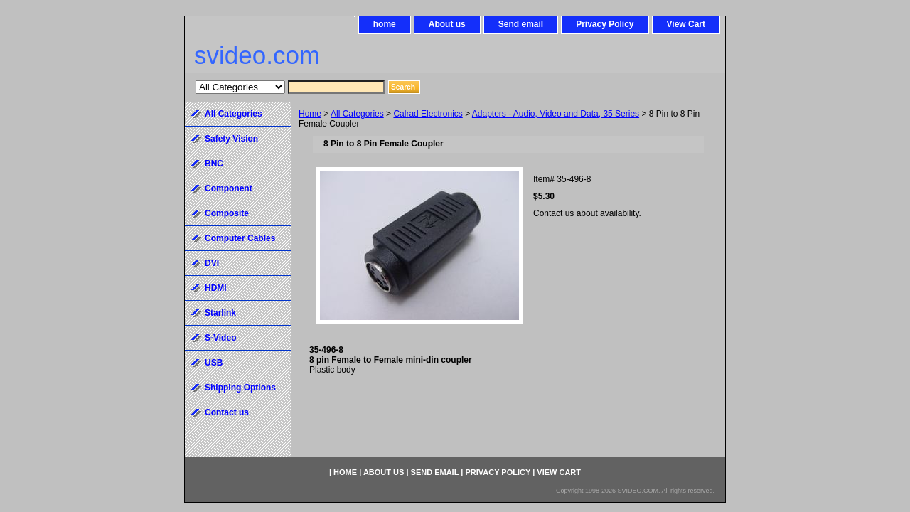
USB (214, 363)
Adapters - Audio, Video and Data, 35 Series (555, 114)
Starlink (220, 313)
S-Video (220, 338)
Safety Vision (231, 139)
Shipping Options (240, 388)
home (384, 24)
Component (228, 188)
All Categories (357, 114)
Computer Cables (240, 238)
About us (447, 24)
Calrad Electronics (427, 114)
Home (310, 114)
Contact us (227, 412)
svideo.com (257, 55)
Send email (520, 24)
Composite (227, 213)
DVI (212, 263)
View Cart (686, 24)
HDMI (216, 288)
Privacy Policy (604, 24)
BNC (214, 164)
